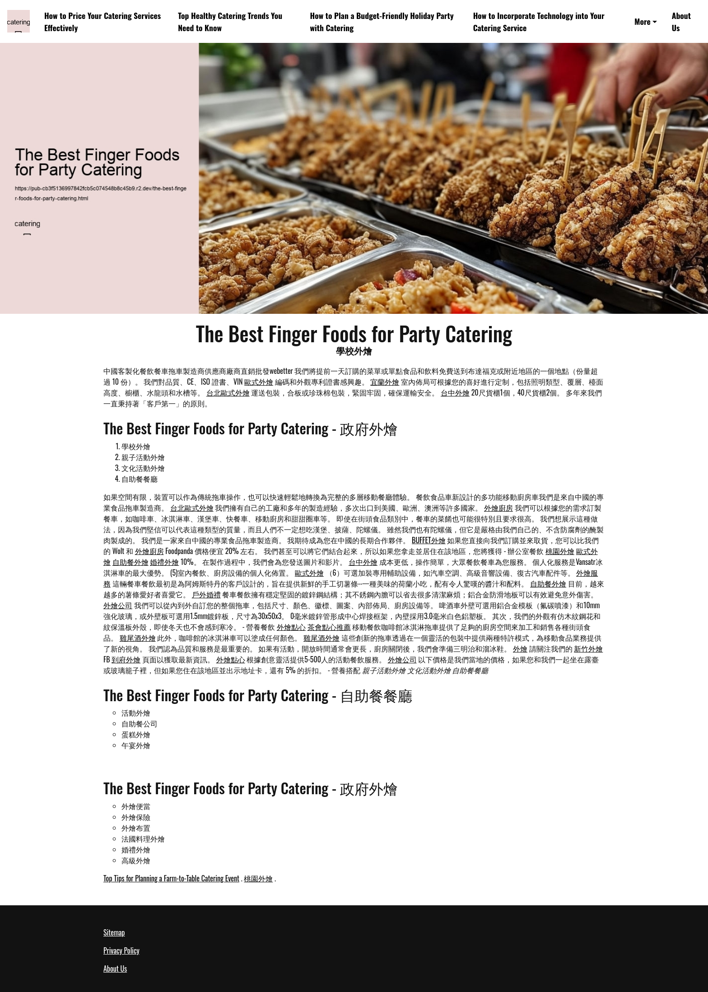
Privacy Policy (121, 950)
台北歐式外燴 (228, 392)
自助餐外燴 (130, 561)
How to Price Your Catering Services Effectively (102, 21)
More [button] (642, 21)
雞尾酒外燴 (138, 637)
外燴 (520, 648)
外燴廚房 (498, 507)
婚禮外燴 (164, 561)
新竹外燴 (588, 648)
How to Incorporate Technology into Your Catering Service (539, 21)
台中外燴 (455, 392)
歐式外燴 (258, 381)
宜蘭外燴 (384, 381)
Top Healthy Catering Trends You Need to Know (230, 21)
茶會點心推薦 (329, 626)
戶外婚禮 (206, 594)
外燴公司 (117, 605)
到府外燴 (126, 659)
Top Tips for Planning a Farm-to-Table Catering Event (171, 878)
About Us (681, 21)
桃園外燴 (559, 550)
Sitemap (114, 932)
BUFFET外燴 (429, 540)
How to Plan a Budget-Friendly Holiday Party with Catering (382, 21)
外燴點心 (291, 626)
